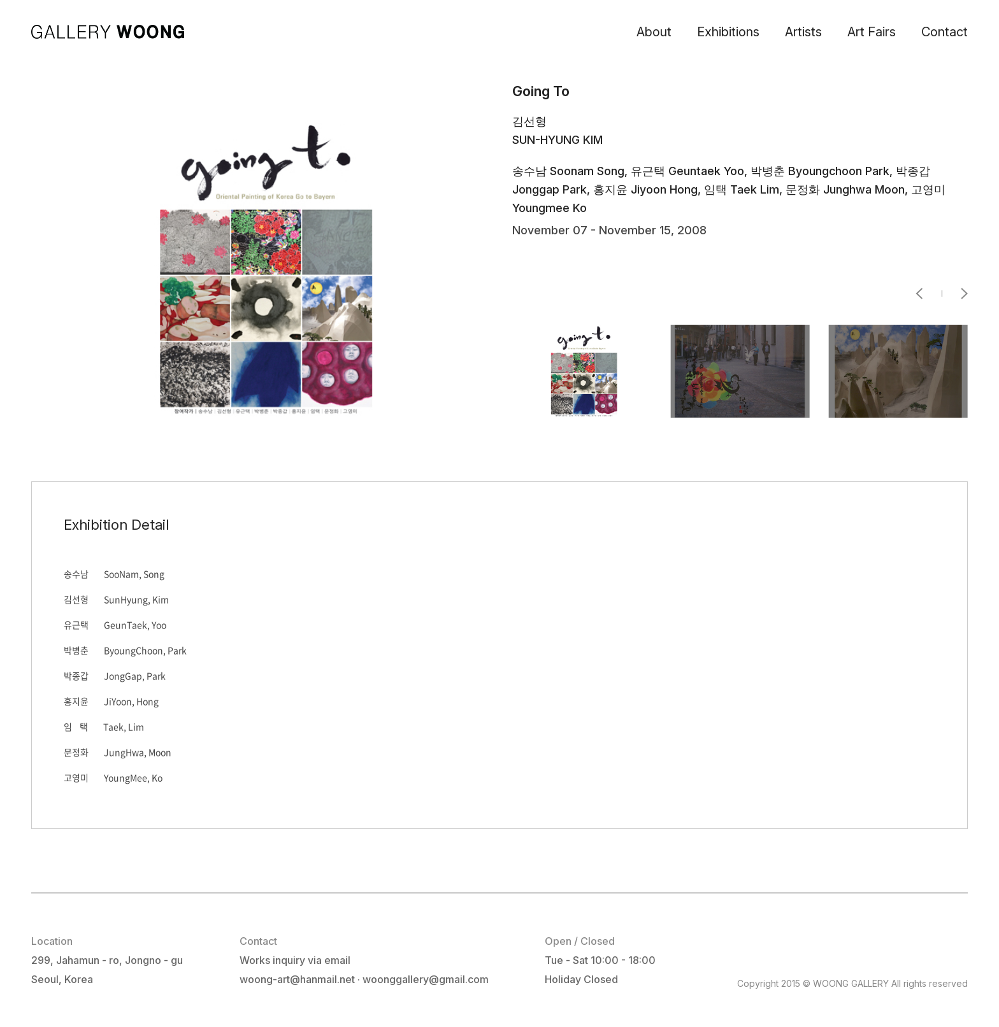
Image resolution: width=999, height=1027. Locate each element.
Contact (944, 31)
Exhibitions (728, 31)
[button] (929, 293)
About (654, 31)
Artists (803, 31)
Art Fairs (871, 31)
